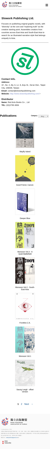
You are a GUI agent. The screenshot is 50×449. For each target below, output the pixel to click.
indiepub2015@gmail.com (12, 437)
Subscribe (8, 443)
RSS (6, 441)
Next (26, 404)
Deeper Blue (25, 218)
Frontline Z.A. (25, 323)
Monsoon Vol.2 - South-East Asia (25, 288)
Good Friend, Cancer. (25, 185)
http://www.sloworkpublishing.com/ (25, 94)
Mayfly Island (25, 152)
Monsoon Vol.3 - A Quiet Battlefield (25, 253)
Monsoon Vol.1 (25, 356)
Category (34, 115)
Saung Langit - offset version (25, 391)
